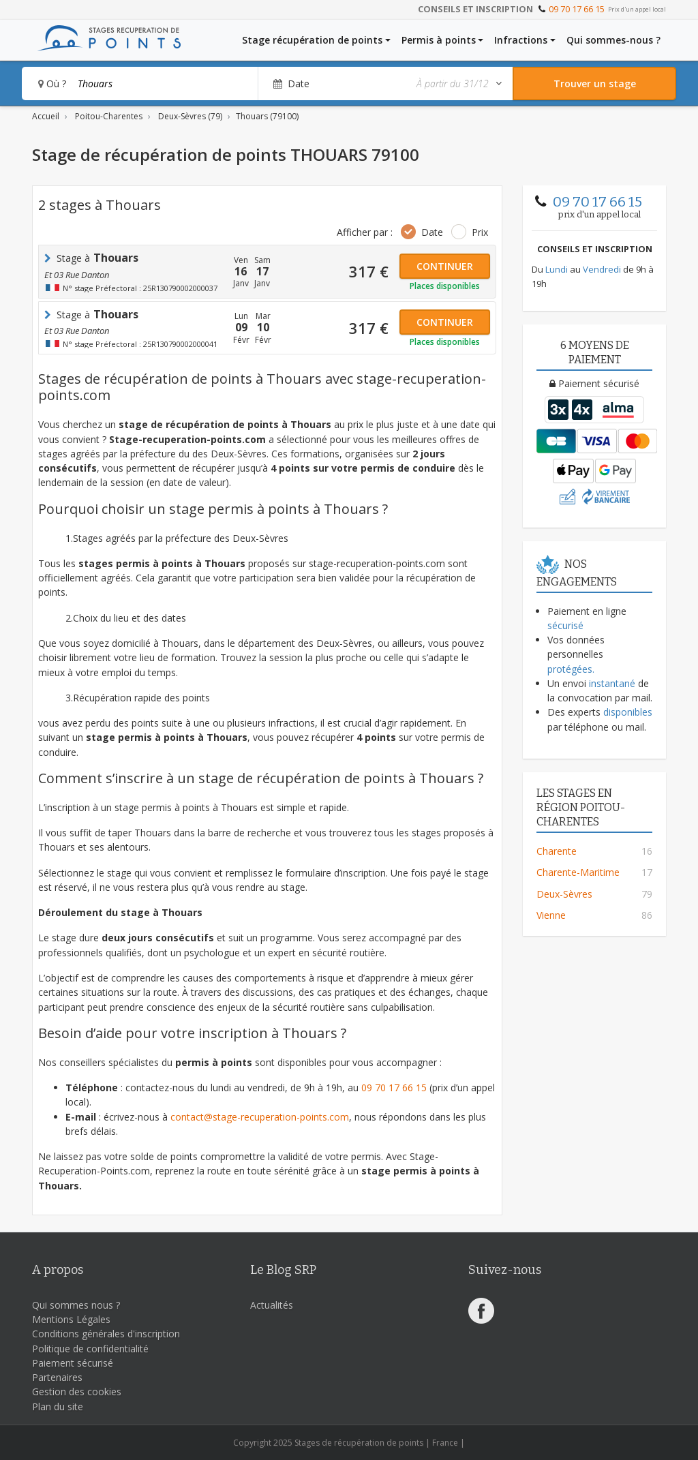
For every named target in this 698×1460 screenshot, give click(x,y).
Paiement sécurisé (72, 1362)
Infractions (520, 39)
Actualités (271, 1304)
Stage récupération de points (312, 39)
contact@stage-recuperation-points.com (259, 1116)
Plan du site (57, 1406)
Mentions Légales (71, 1319)
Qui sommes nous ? (76, 1304)
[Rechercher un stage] (594, 83)
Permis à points (438, 39)
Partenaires (57, 1377)
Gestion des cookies (76, 1391)
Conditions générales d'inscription (106, 1333)
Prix (480, 232)
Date (432, 232)
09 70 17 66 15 (577, 9)
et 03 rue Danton (76, 275)
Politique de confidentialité (90, 1348)
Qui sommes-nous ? (613, 39)
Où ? (52, 83)
